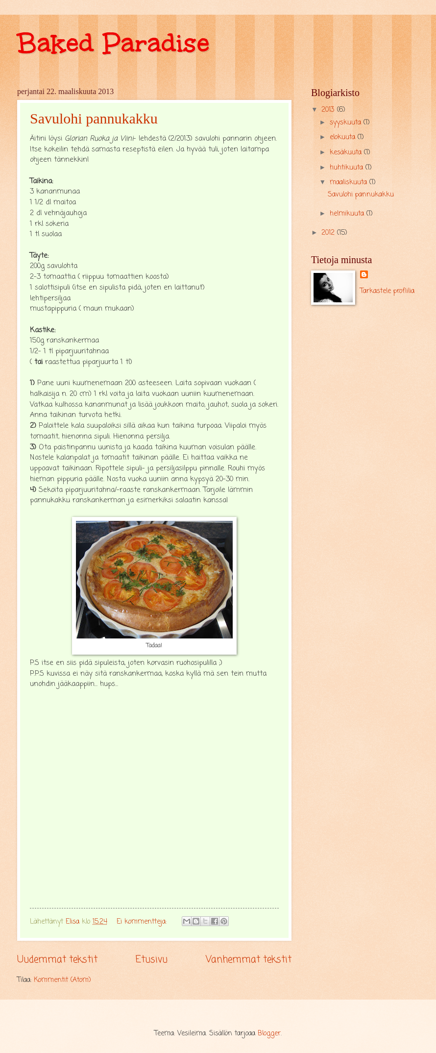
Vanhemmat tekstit (248, 960)
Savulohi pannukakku (94, 118)
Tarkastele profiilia (387, 291)
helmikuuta (348, 214)
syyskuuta (346, 123)
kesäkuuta (347, 152)
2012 (329, 233)
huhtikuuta (347, 168)
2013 (329, 110)
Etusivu (152, 960)
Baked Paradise (113, 42)
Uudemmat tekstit (57, 960)
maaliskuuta (349, 182)
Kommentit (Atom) (62, 980)
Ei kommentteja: (143, 922)
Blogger (269, 1034)
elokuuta (344, 137)
